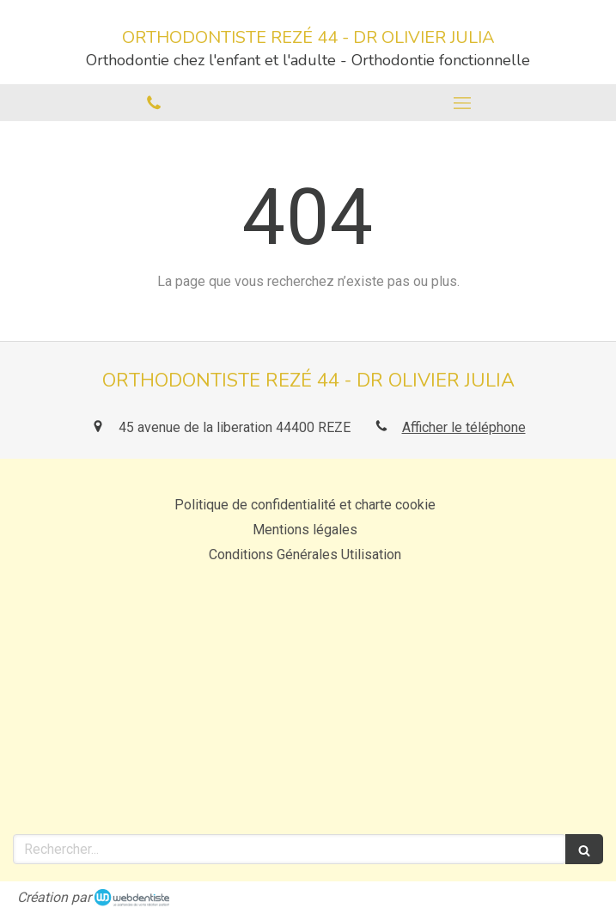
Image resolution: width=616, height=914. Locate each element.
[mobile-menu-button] (462, 103)
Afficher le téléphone (464, 427)
